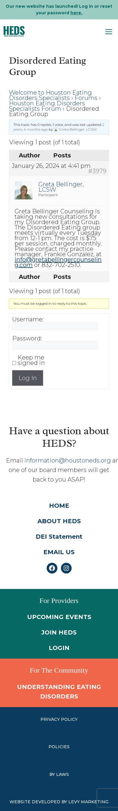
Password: (27, 338)
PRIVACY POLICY (59, 719)
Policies (59, 746)
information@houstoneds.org (67, 460)
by (52, 774)
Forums (86, 97)
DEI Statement (59, 536)
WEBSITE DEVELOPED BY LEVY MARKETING (59, 801)
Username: (28, 319)
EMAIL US (59, 552)
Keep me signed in (31, 360)
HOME (59, 505)
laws (62, 774)
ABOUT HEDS (59, 521)
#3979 (97, 171)
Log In (27, 378)
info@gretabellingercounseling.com (58, 262)
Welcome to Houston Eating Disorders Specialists (50, 95)
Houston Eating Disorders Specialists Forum (47, 106)
